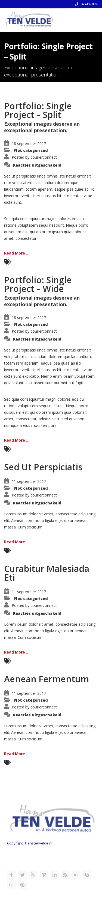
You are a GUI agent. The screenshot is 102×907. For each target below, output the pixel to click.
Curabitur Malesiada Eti (46, 573)
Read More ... (16, 253)
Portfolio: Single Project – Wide (38, 284)
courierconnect (43, 157)
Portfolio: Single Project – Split (38, 110)
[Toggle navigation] (90, 18)
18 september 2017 (29, 143)
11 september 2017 (29, 481)
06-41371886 (86, 4)
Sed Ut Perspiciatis (43, 467)
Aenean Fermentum (46, 679)
